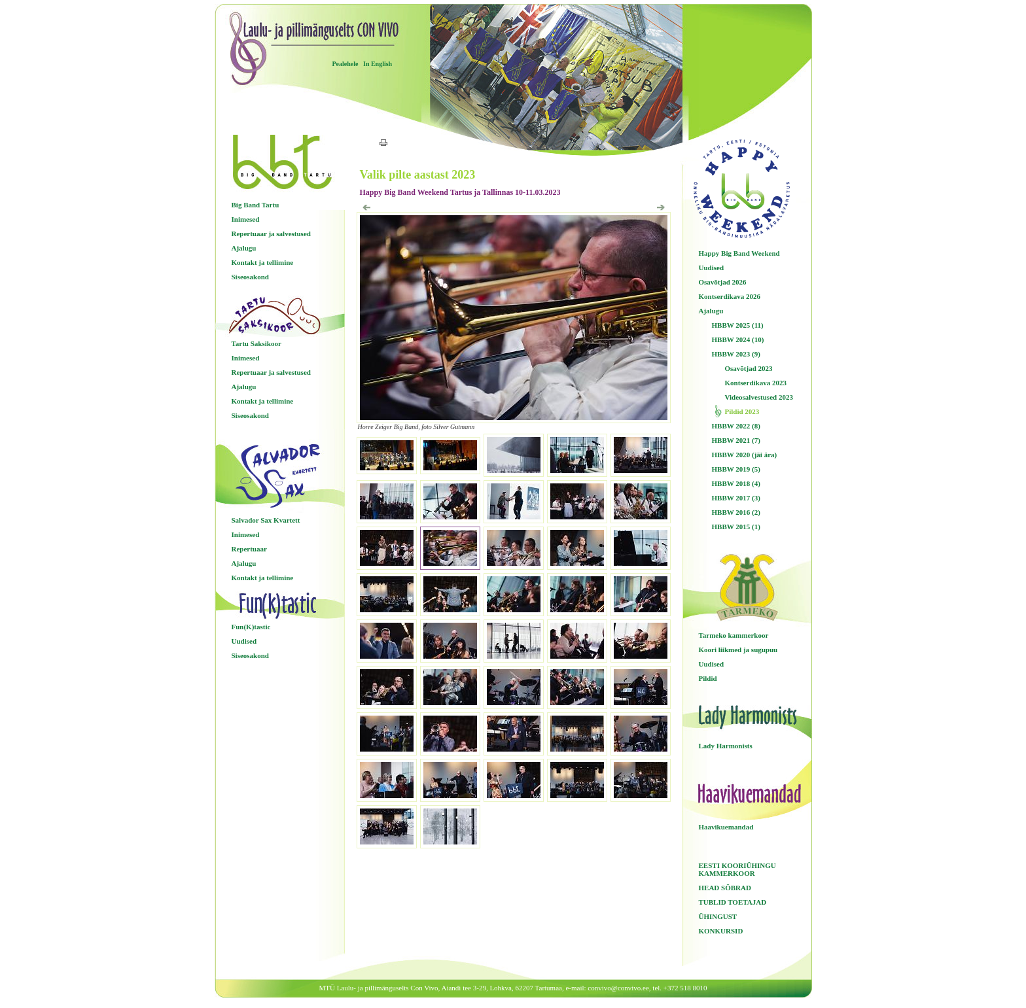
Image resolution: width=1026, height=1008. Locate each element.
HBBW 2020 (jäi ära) (744, 455)
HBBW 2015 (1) (736, 526)
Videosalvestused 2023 (759, 397)
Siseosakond (250, 277)
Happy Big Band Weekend (739, 253)
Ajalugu (244, 248)
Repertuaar (249, 549)
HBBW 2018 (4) (736, 483)
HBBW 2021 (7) (736, 440)
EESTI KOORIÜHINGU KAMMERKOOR (737, 869)
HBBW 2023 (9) (736, 354)
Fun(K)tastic (251, 627)
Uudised (244, 641)
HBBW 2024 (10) (738, 339)
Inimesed (246, 219)
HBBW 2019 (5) (736, 469)
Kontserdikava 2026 (729, 296)
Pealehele (345, 63)
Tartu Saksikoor (256, 343)
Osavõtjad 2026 (723, 282)
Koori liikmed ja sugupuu (738, 649)
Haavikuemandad (726, 827)
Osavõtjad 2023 (749, 368)
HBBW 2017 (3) (736, 498)
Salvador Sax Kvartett (266, 520)
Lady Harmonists (725, 746)
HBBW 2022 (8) (736, 426)
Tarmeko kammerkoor (734, 635)
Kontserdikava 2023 (756, 383)
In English (377, 63)
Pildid (708, 678)
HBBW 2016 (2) (736, 512)
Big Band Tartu (255, 205)
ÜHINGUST (718, 916)
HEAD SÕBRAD (725, 888)
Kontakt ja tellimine (263, 262)
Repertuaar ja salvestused (271, 233)
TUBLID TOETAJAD (733, 902)
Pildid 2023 (742, 411)
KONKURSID (721, 931)
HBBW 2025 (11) (738, 325)
